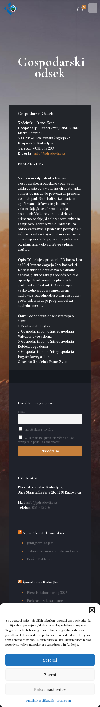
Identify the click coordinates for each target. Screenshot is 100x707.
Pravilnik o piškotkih (40, 700)
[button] (92, 610)
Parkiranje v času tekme (45, 600)
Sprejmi (50, 660)
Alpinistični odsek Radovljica (43, 533)
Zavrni (50, 674)
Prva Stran (64, 700)
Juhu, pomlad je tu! (41, 543)
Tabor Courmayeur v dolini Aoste (53, 551)
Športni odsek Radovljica (40, 582)
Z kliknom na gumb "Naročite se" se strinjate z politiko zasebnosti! (46, 439)
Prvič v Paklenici (39, 559)
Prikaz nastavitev (50, 689)
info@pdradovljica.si (50, 153)
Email (21, 412)
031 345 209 (40, 507)
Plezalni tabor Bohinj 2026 (47, 592)
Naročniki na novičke (36, 429)
